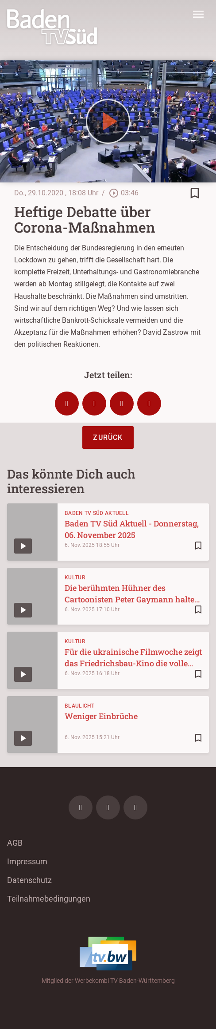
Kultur (75, 577)
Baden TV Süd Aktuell (97, 513)
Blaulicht (80, 705)
